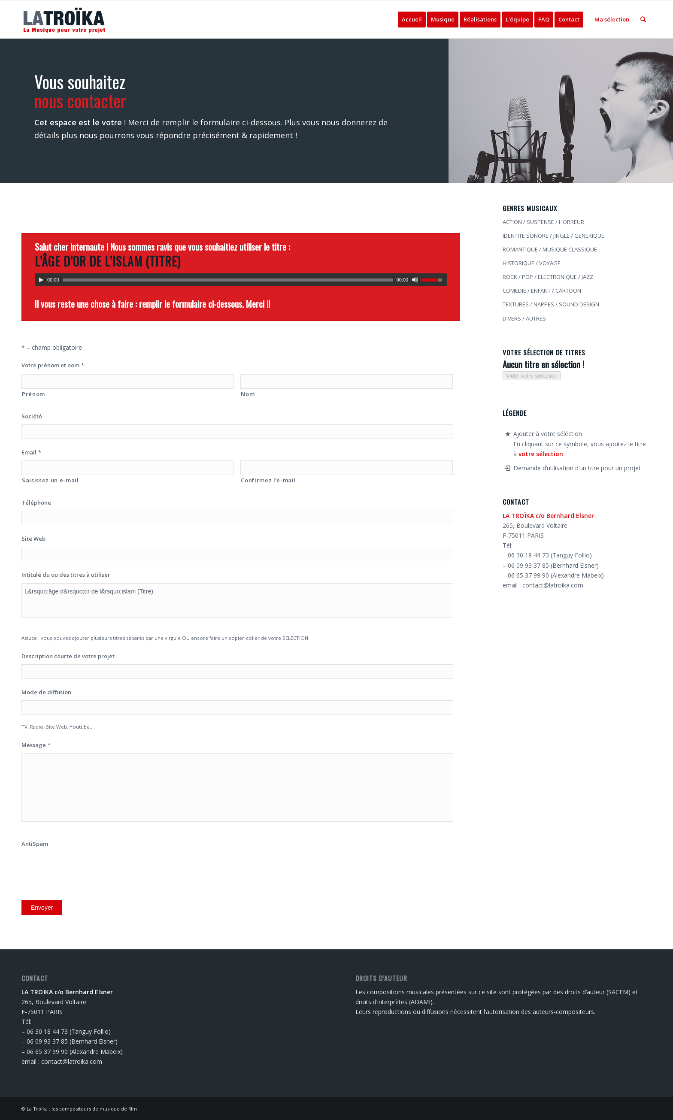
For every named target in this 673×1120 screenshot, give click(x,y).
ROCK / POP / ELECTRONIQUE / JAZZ (548, 277)
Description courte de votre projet (68, 656)
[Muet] (415, 279)
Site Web (33, 538)
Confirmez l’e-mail (268, 480)
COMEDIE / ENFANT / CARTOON (542, 290)
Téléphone (36, 502)
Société (31, 416)
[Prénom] (127, 381)
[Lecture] (41, 279)
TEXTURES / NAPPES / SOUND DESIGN (551, 304)
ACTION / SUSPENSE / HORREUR (543, 222)
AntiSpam (34, 844)
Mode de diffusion (46, 692)
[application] (241, 279)
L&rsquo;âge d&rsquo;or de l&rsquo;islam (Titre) (237, 600)
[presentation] (86, 868)
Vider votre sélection (532, 375)
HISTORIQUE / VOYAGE (532, 263)
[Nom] (346, 381)
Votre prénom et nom (52, 365)
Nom (248, 394)
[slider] (228, 280)
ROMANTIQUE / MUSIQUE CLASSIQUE (550, 249)
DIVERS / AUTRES (524, 318)
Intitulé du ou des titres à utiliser (65, 574)
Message (36, 745)
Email (31, 452)
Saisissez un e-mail (50, 480)
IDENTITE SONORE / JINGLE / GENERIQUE (553, 235)
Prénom (33, 394)
